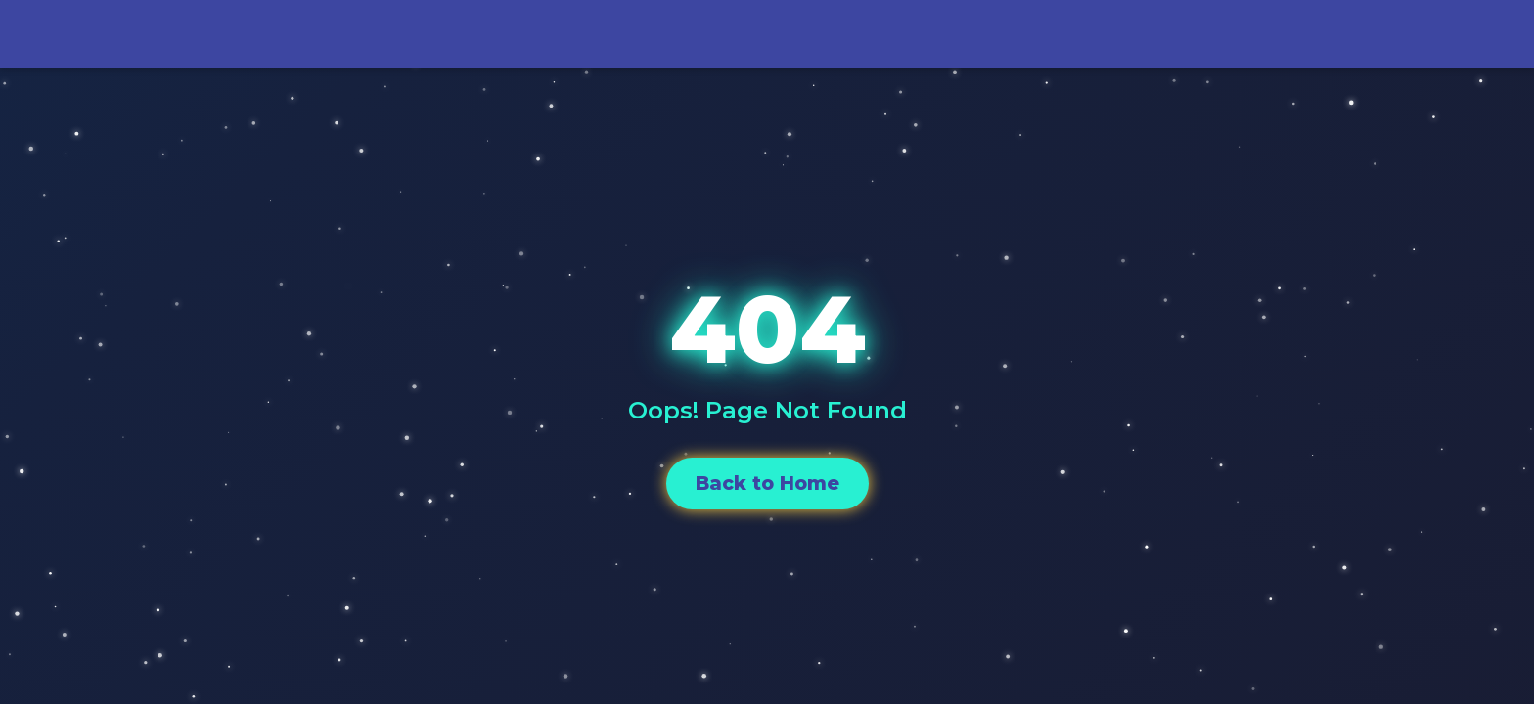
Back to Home (767, 483)
